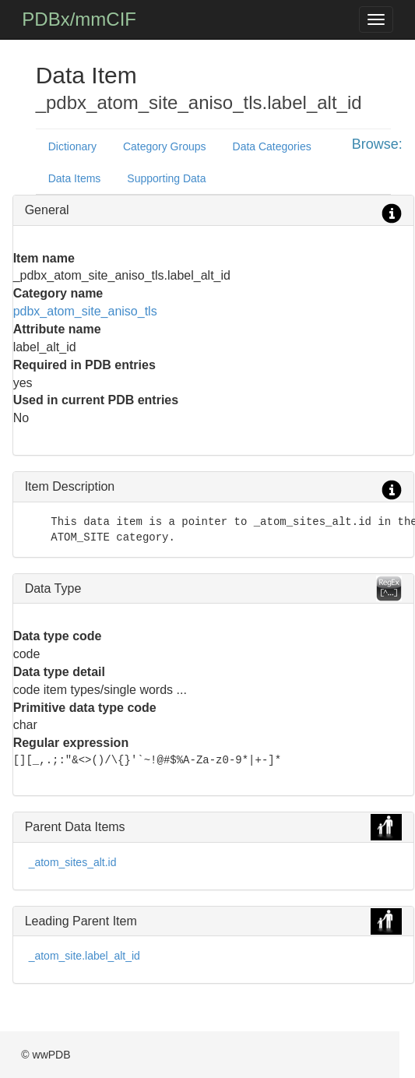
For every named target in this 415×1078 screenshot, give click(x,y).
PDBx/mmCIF (79, 19)
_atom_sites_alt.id (73, 862)
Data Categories (272, 146)
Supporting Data (166, 178)
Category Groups (164, 146)
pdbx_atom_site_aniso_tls (85, 311)
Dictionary (72, 146)
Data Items (74, 178)
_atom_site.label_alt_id (84, 955)
